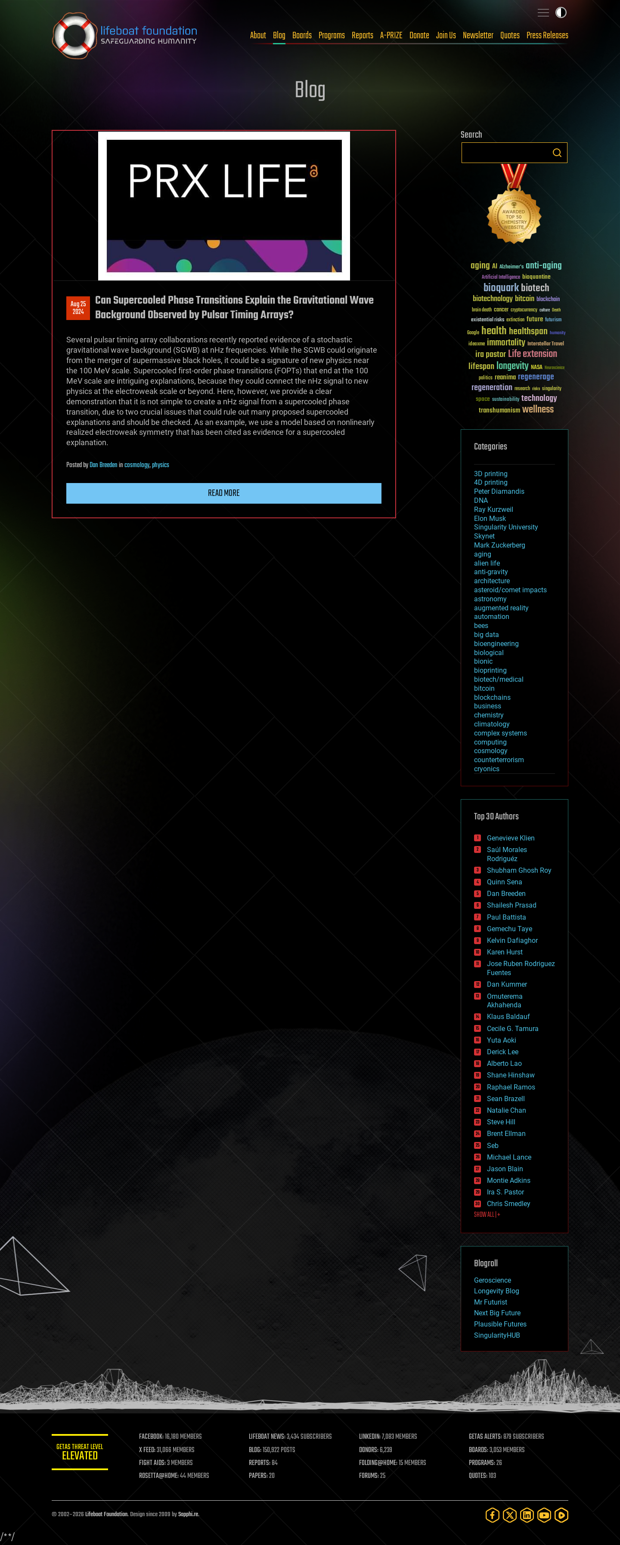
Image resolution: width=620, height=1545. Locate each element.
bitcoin (484, 688)
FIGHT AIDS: (156, 1463)
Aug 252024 (78, 308)
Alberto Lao (504, 1063)
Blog (279, 36)
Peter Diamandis (499, 491)
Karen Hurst (505, 952)
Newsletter (478, 36)
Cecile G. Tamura (513, 1029)
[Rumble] (561, 1515)
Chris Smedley (508, 1204)
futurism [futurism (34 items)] (553, 320)
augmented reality (501, 608)
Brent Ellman (506, 1134)
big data (486, 635)
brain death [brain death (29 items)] (482, 310)
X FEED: (151, 1450)
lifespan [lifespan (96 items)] (481, 367)
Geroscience (492, 1280)
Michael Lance (509, 1157)
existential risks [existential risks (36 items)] (487, 320)
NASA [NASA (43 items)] (536, 367)
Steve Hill (501, 1122)
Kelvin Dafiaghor (512, 940)
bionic (483, 661)
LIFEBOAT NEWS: (270, 1437)
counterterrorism (499, 760)
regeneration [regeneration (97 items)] (491, 388)
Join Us (446, 36)
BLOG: (258, 1450)
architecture (492, 581)
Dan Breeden (104, 465)
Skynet (484, 536)
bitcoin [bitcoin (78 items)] (524, 299)
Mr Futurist (490, 1302)
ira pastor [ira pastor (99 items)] (490, 355)
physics (160, 465)
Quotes (510, 36)
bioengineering (496, 644)
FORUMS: (371, 1476)
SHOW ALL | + (487, 1215)
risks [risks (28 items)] (536, 388)
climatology (492, 724)
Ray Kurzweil (493, 509)
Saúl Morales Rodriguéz (507, 854)
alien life (487, 563)
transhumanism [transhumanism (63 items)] (499, 410)
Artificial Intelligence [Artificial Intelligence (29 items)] (501, 277)
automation (491, 616)
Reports (362, 36)
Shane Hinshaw (511, 1075)
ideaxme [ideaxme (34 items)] (476, 345)
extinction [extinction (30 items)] (515, 320)
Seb (493, 1146)
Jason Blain (505, 1169)
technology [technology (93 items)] (539, 399)
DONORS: (371, 1450)
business (487, 706)
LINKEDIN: (372, 1437)
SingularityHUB (497, 1335)
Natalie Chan (506, 1110)
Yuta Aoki (501, 1040)
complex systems (500, 733)
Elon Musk (490, 518)
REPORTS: (262, 1463)
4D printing (491, 482)
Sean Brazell (506, 1099)
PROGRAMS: (483, 1463)
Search (557, 152)
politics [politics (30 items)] (486, 378)
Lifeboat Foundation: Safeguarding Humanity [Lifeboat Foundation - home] (125, 35)
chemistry (489, 715)
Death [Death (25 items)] (556, 310)
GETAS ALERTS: (486, 1437)
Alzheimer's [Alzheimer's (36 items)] (511, 267)
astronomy (490, 599)
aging (482, 554)
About (258, 36)
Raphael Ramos (511, 1087)
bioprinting (490, 670)
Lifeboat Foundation (106, 1515)
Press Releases (547, 36)
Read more (224, 493)
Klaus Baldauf (508, 1017)
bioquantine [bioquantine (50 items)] (536, 276)
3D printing (491, 474)
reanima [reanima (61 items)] (505, 377)
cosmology (136, 465)
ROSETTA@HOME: (163, 1476)
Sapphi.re (188, 1515)
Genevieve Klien (511, 838)
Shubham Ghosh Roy (519, 870)
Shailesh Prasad (511, 905)
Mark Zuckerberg (499, 545)
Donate (419, 36)
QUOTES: (479, 1476)
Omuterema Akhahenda (505, 1000)
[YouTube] (544, 1515)
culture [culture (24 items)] (544, 310)
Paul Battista (506, 917)
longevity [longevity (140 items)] (512, 366)
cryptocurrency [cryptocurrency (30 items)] (524, 310)
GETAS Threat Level (82, 1453)
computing (490, 742)
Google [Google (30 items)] (473, 333)
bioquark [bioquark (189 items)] (501, 288)
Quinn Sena (504, 882)
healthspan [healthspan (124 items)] (528, 331)
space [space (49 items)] (483, 399)
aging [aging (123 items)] (480, 266)
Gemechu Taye (509, 929)
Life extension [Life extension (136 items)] (532, 354)
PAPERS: (261, 1476)
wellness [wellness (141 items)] (538, 409)
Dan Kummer (507, 984)
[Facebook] (492, 1515)
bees (481, 626)
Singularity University (506, 527)
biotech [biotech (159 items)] (535, 288)
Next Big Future (497, 1313)
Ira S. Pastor (505, 1192)
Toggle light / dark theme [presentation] (561, 12)
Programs (332, 36)
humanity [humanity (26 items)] (558, 333)
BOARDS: (480, 1450)
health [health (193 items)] (494, 331)
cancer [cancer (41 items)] (501, 310)
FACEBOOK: (155, 1437)
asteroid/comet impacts (510, 590)
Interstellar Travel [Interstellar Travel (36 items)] (545, 344)
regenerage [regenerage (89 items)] (536, 377)
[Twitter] (510, 1515)
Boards (302, 36)
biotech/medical (499, 679)
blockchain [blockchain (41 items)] (548, 299)
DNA (481, 500)
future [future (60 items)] (535, 319)
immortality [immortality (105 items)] (506, 343)
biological (489, 653)
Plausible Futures (500, 1324)
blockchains (492, 697)
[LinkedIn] (527, 1515)
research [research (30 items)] (522, 389)
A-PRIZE (391, 36)
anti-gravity (491, 572)
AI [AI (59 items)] (494, 267)
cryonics (486, 769)
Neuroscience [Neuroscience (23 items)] (554, 368)
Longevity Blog (496, 1291)
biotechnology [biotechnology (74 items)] (493, 299)
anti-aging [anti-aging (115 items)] (544, 266)
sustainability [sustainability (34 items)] (505, 400)
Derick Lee (502, 1052)
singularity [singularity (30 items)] (551, 389)
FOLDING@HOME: (380, 1463)
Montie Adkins (508, 1180)
